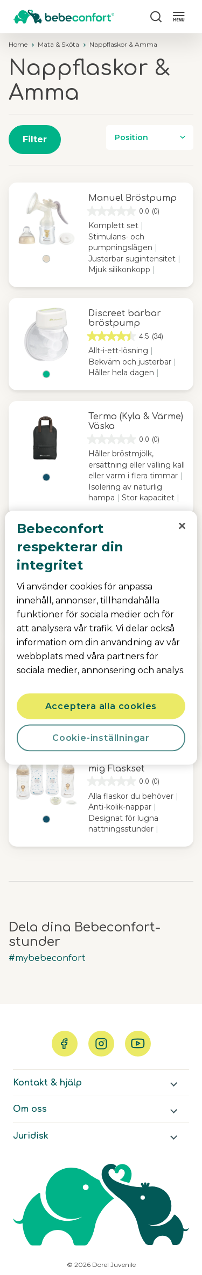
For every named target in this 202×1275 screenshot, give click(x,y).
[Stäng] (182, 525)
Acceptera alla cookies (101, 706)
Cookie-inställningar (101, 737)
